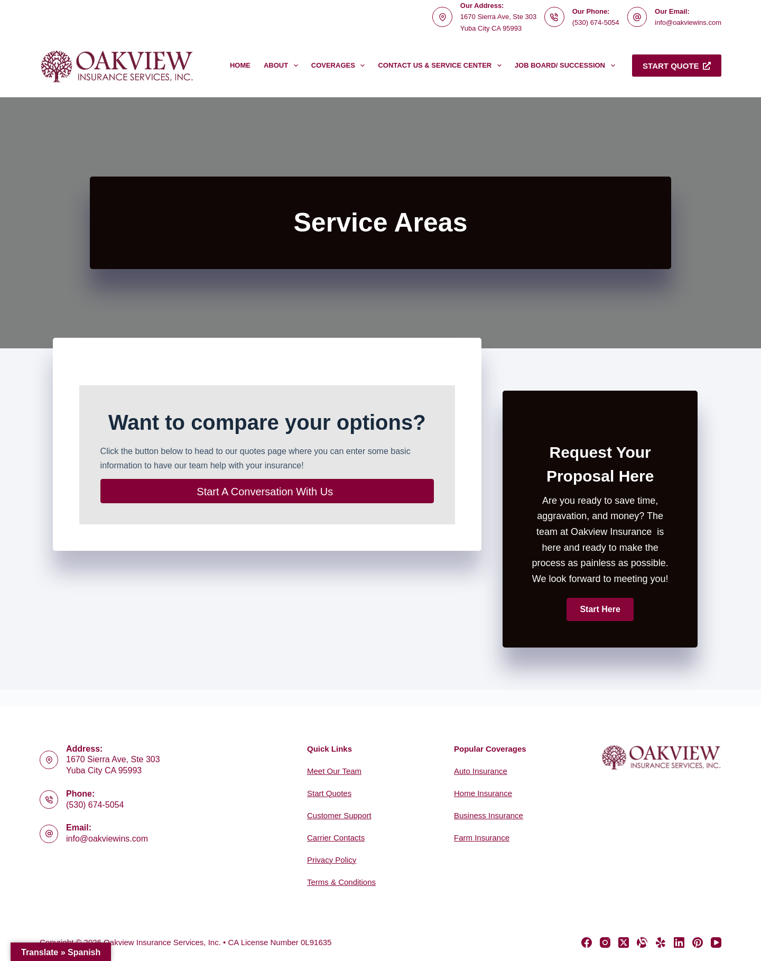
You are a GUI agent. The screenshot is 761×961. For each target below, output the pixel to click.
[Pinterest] (697, 942)
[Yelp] (660, 942)
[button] (600, 609)
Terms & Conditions (341, 881)
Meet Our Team (334, 770)
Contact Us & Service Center (441, 65)
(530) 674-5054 (595, 22)
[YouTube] (716, 942)
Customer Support (339, 815)
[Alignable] (642, 942)
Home (240, 65)
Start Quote (677, 65)
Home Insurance (483, 793)
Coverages (340, 65)
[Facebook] (586, 942)
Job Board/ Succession (567, 65)
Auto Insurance (480, 770)
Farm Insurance (481, 837)
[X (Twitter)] (623, 942)
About (283, 65)
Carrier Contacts (336, 837)
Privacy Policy (331, 859)
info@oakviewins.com (688, 22)
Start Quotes (329, 793)
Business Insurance (488, 815)
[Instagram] (605, 942)
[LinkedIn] (679, 942)
